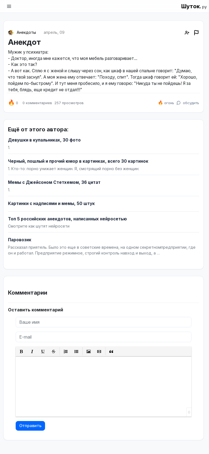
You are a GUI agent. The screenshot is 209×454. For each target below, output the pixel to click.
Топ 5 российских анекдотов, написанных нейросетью (67, 219)
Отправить (30, 425)
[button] (21, 351)
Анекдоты (26, 32)
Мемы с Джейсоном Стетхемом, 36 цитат (54, 182)
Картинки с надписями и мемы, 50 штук (51, 203)
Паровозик (19, 239)
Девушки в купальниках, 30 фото (44, 140)
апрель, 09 (54, 32)
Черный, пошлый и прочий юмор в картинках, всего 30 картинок (78, 161)
